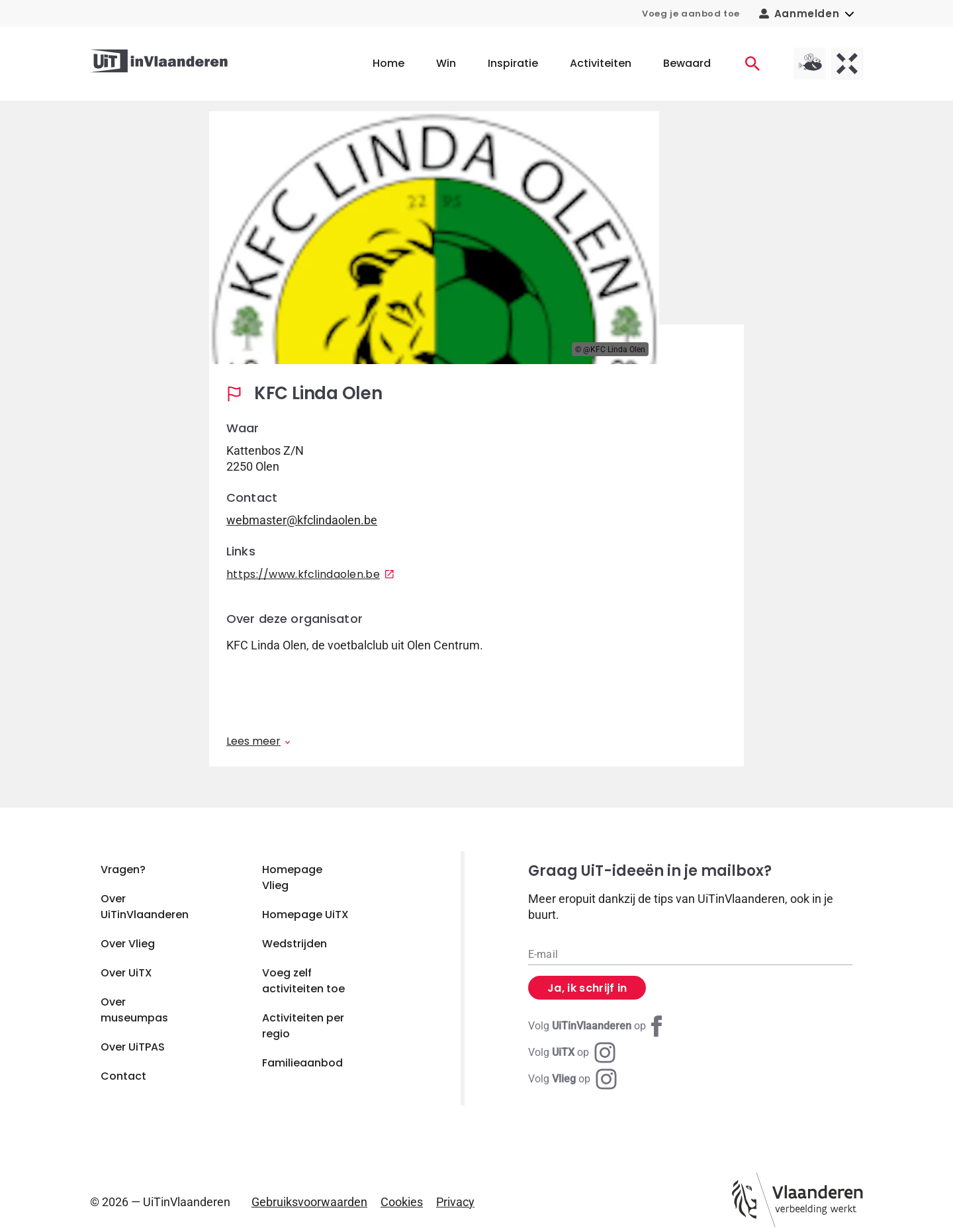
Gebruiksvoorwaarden (309, 1202)
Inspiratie (513, 63)
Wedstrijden (294, 943)
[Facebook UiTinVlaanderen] (597, 1026)
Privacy (455, 1202)
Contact (123, 1076)
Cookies (402, 1202)
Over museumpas (134, 1009)
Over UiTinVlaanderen (145, 906)
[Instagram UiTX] (571, 1052)
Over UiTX (126, 972)
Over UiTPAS (133, 1047)
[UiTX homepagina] (847, 63)
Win (446, 63)
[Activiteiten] (752, 63)
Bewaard (687, 63)
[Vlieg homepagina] (810, 63)
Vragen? (123, 869)
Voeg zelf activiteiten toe (303, 980)
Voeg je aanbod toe (691, 13)
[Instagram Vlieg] (572, 1079)
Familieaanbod (302, 1062)
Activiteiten (600, 63)
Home (388, 63)
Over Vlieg (128, 943)
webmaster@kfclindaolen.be (301, 520)
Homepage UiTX (305, 914)
